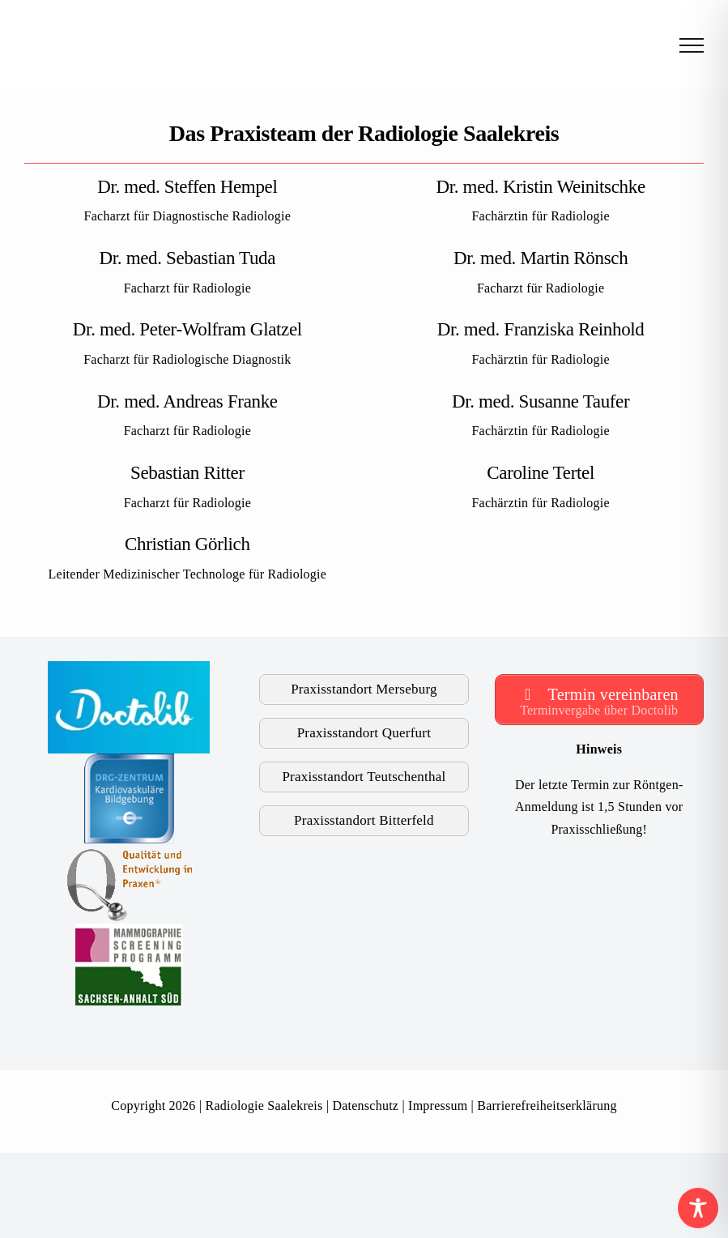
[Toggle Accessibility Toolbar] (698, 1208)
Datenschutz (365, 1105)
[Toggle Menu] (691, 45)
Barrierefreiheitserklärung (546, 1105)
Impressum (437, 1105)
